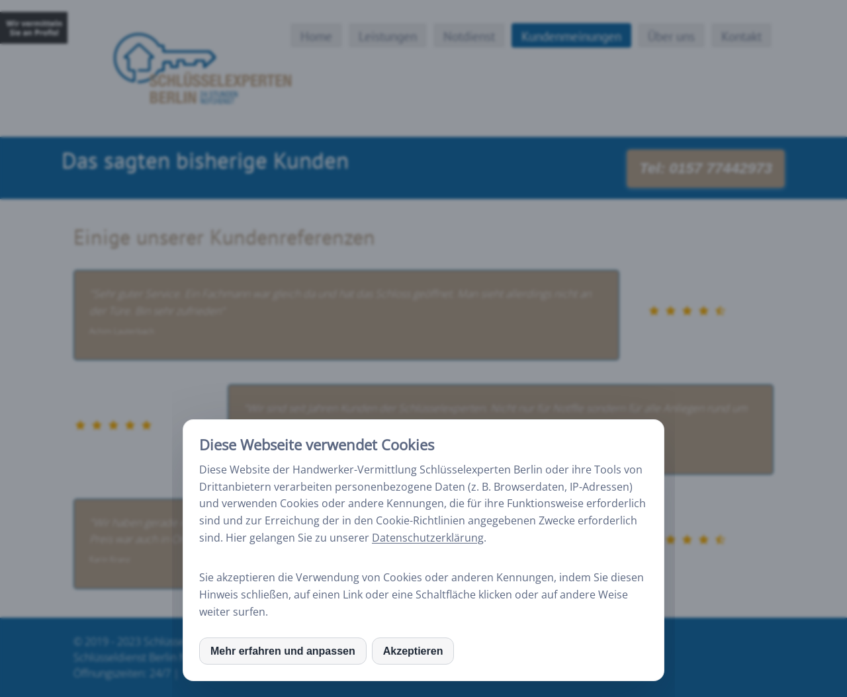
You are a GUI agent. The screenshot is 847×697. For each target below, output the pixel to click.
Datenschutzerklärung (428, 537)
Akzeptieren (413, 651)
